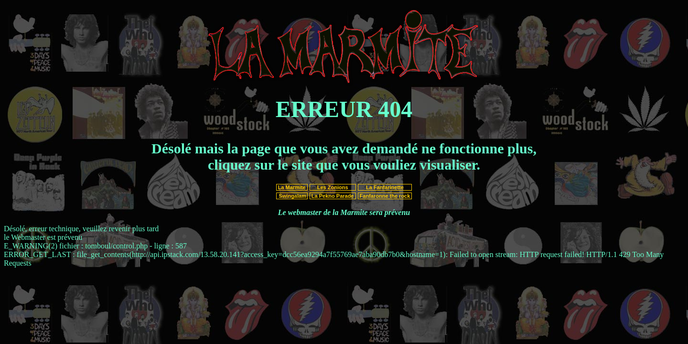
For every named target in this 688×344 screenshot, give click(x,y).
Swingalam (291, 196)
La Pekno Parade (332, 196)
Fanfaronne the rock (385, 196)
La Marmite (292, 187)
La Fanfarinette (385, 187)
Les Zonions (333, 187)
